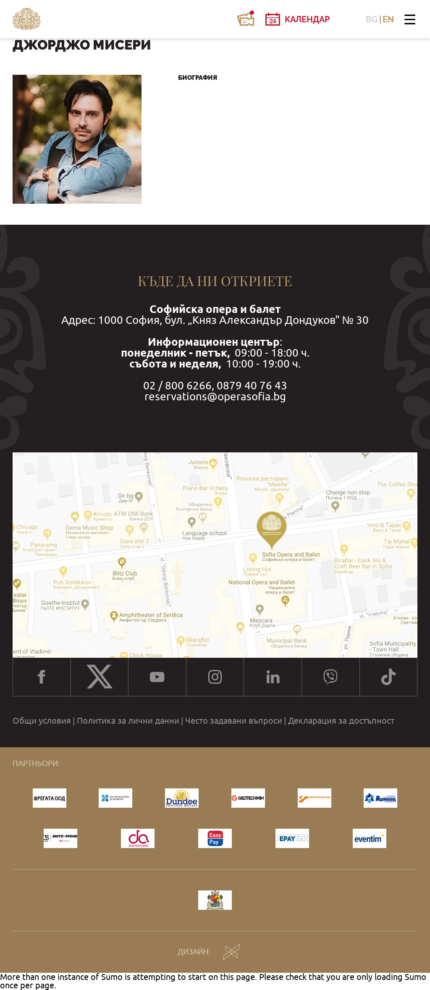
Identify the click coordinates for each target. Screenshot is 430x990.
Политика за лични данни (128, 721)
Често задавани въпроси (233, 721)
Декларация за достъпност (341, 721)
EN (388, 19)
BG (372, 19)
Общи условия (42, 721)
